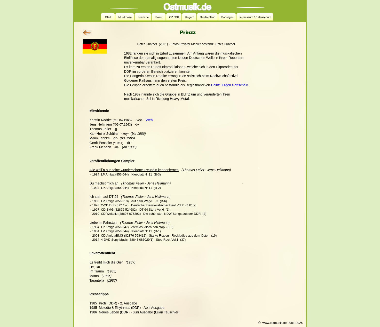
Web (149, 120)
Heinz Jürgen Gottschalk (229, 85)
